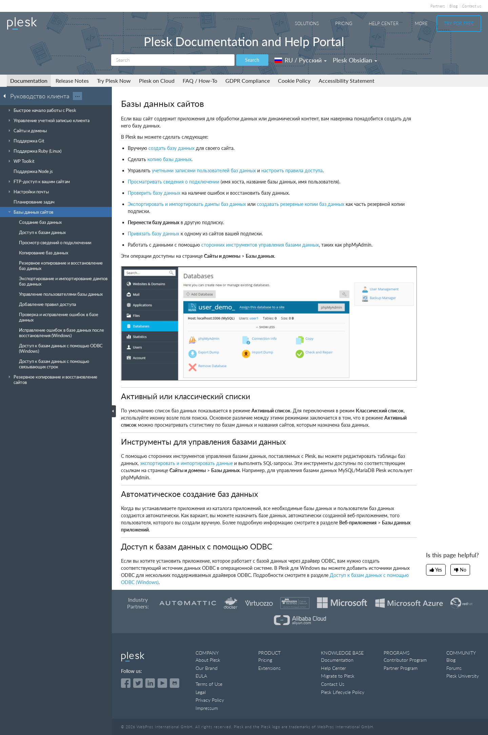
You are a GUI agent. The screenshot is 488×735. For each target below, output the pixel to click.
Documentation (28, 80)
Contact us (471, 5)
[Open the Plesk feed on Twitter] (138, 683)
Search (252, 60)
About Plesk (208, 660)
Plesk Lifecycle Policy (342, 692)
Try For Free (459, 23)
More (421, 23)
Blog (453, 5)
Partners (437, 5)
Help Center (384, 23)
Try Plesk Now (114, 80)
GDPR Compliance (247, 80)
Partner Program (401, 668)
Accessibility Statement (346, 80)
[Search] (173, 60)
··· (77, 96)
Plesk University (462, 676)
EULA (201, 676)
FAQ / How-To (200, 80)
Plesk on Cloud (157, 80)
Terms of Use (209, 684)
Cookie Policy (294, 80)
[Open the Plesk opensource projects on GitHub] (174, 683)
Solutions (307, 23)
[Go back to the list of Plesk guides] (6, 96)
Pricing (343, 23)
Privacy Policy (210, 700)
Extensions (269, 668)
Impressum (207, 708)
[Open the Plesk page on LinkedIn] (150, 683)
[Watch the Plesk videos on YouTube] (162, 683)
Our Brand (207, 668)
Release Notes (72, 80)
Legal (201, 692)
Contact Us (332, 684)
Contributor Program (405, 660)
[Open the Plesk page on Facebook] (125, 683)
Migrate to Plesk (337, 676)
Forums (454, 668)
